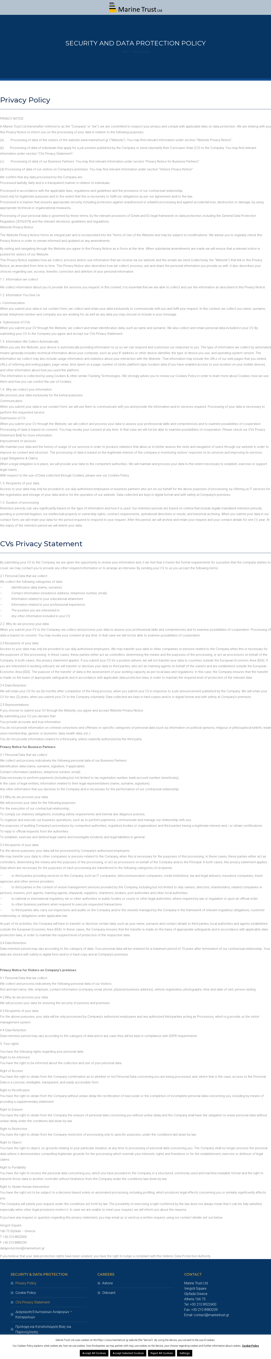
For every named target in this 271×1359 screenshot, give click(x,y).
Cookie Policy (25, 1293)
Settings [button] (185, 1353)
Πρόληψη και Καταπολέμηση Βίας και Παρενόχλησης (43, 1329)
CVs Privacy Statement (32, 1302)
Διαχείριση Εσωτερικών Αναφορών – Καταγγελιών (43, 1314)
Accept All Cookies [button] (94, 1353)
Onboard (108, 1293)
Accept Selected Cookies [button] (128, 1353)
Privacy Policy (25, 1283)
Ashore (107, 1283)
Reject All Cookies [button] (162, 1353)
